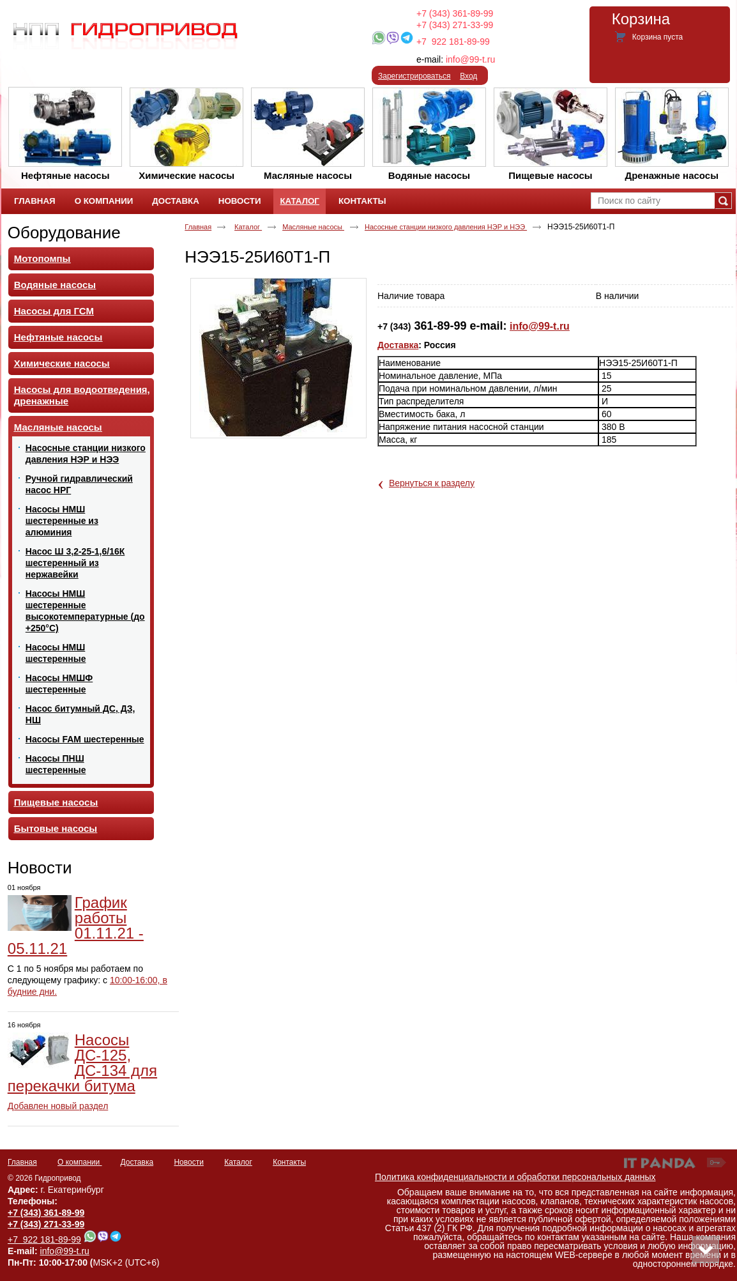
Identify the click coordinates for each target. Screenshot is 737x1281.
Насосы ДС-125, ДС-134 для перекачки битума (82, 1062)
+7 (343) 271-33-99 (454, 25)
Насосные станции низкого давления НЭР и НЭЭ (446, 227)
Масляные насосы (313, 227)
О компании (79, 1162)
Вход (468, 76)
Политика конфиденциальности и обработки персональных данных (515, 1177)
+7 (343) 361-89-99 (454, 13)
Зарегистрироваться (414, 76)
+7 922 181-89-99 (453, 41)
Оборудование (64, 232)
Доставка (397, 345)
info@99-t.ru (470, 59)
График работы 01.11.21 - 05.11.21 (76, 925)
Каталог (299, 201)
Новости (40, 867)
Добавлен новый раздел (58, 1106)
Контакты (289, 1162)
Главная (198, 227)
